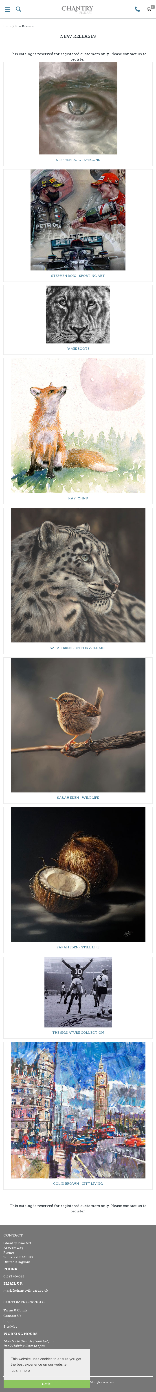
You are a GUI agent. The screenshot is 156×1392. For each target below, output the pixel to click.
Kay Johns (78, 498)
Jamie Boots (78, 348)
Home (7, 26)
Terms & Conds (15, 1310)
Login (8, 1321)
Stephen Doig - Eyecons (78, 160)
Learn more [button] (20, 1370)
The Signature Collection (78, 1032)
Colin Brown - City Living (78, 1183)
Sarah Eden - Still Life (78, 947)
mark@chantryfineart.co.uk (25, 1290)
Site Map (10, 1326)
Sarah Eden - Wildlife (78, 797)
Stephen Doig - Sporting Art (78, 275)
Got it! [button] (46, 1384)
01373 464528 (13, 1276)
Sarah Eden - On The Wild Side (78, 648)
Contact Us (12, 1316)
